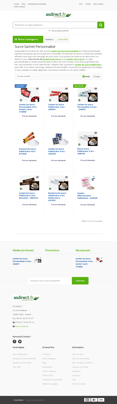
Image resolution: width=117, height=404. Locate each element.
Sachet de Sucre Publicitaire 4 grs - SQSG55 (57, 151)
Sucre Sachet (63, 39)
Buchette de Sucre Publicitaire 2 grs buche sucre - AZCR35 (57, 196)
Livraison (76, 375)
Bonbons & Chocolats (22, 362)
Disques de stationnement (24, 358)
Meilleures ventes (23, 250)
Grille (86, 76)
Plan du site (47, 375)
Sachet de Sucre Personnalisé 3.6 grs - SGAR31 (87, 107)
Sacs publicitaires (20, 354)
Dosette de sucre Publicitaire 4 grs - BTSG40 (28, 151)
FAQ (80, 4)
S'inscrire (80, 280)
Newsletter (47, 367)
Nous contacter (22, 326)
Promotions (52, 250)
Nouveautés (83, 250)
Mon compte (98, 4)
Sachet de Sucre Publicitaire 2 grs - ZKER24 (57, 107)
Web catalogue (49, 358)
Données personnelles (52, 379)
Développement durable (37, 4)
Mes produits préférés (58, 31)
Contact (88, 4)
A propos (46, 354)
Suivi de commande (81, 358)
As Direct (19, 400)
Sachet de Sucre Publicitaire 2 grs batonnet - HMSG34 (28, 195)
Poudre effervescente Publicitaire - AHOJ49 (87, 195)
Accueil (16, 4)
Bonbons (49, 39)
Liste (96, 76)
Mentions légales (50, 383)
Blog (23, 4)
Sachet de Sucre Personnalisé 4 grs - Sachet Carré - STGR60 (28, 108)
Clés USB (17, 367)
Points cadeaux (19, 7)
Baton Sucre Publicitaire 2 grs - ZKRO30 (86, 151)
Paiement (76, 371)
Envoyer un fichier (80, 367)
